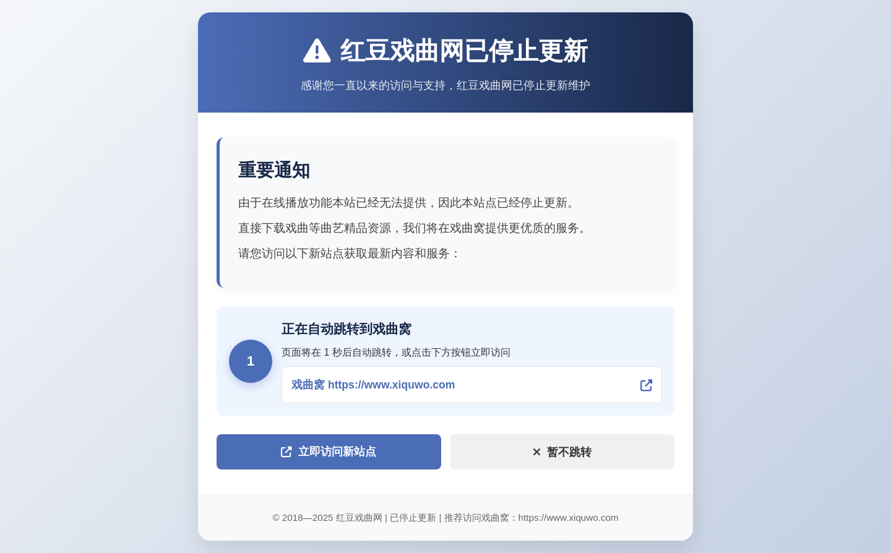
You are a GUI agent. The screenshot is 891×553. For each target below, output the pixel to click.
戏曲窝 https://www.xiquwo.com (373, 385)
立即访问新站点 (328, 451)
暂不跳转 (562, 452)
